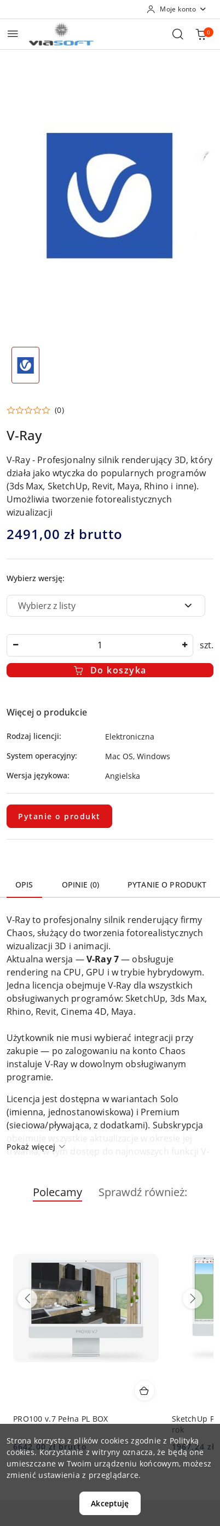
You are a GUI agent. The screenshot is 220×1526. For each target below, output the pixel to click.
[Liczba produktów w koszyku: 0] (201, 33)
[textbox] (92, 605)
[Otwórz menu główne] (13, 33)
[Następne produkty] (192, 1299)
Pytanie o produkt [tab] (167, 884)
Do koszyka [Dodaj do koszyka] (110, 670)
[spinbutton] (100, 645)
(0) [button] (59, 410)
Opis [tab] (24, 884)
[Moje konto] (177, 9)
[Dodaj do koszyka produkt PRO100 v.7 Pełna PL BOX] (144, 1390)
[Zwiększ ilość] (184, 645)
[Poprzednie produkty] (27, 1299)
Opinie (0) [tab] (80, 884)
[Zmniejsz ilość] (15, 645)
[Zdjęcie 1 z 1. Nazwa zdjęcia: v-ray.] (25, 365)
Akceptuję (110, 1503)
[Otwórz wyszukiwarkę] (178, 33)
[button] (35, 410)
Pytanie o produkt (59, 816)
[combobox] (106, 606)
